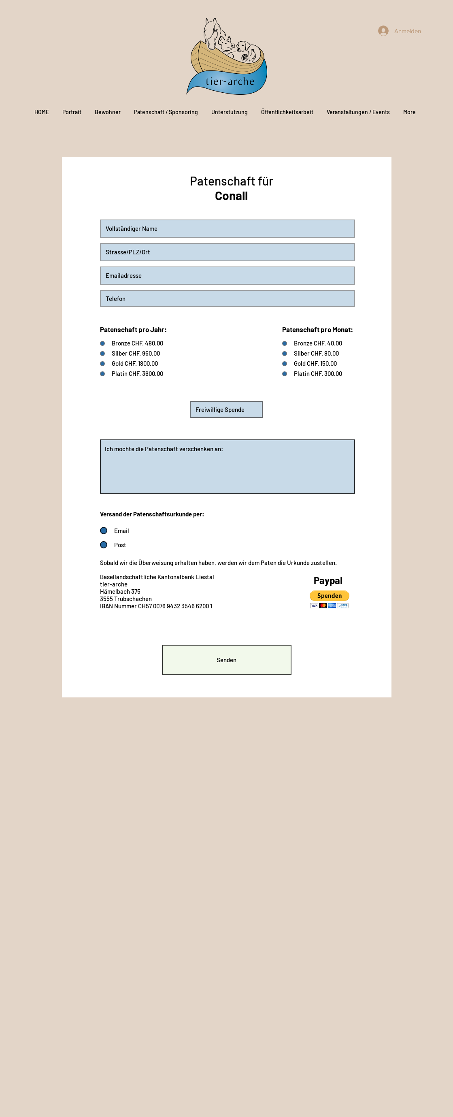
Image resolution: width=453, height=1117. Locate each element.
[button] (329, 599)
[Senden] (226, 660)
